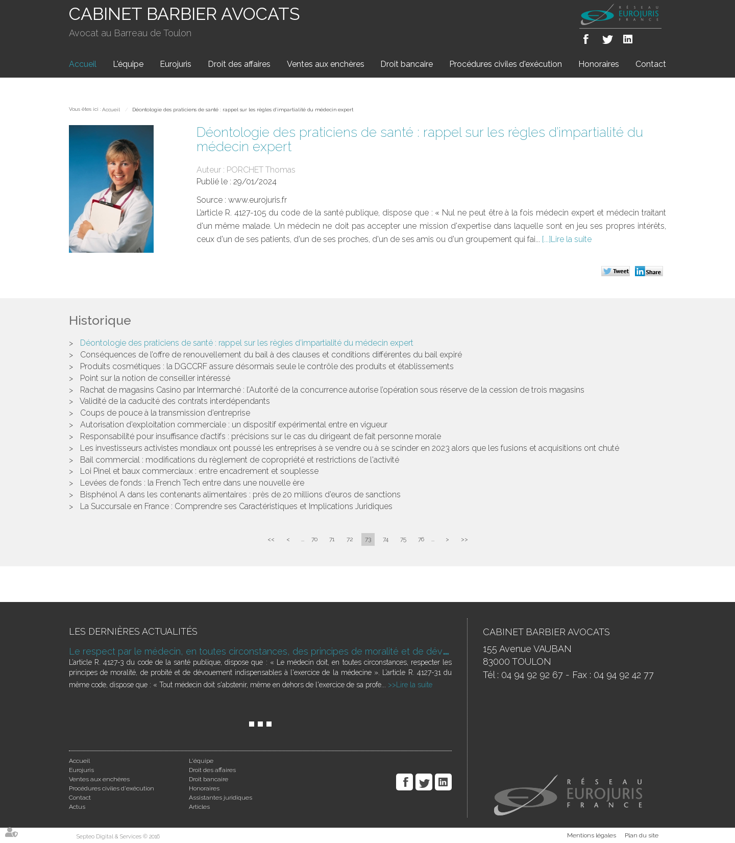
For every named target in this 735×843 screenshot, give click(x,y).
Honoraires (598, 64)
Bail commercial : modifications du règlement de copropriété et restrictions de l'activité (239, 460)
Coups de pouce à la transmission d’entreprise (165, 413)
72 (350, 539)
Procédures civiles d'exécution (505, 64)
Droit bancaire (406, 64)
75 (403, 539)
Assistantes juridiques (220, 797)
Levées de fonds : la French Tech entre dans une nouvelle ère (192, 483)
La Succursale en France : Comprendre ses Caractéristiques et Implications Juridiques (236, 506)
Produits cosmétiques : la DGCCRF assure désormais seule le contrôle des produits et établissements (267, 366)
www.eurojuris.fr (257, 200)
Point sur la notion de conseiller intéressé (155, 378)
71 (332, 539)
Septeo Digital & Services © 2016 (118, 836)
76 (421, 539)
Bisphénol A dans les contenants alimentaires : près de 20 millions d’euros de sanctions (240, 494)
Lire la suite (571, 239)
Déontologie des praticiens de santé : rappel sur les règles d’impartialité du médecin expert (242, 109)
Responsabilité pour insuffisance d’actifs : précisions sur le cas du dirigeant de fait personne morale (260, 436)
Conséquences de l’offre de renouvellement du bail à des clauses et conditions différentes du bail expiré (271, 354)
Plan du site (641, 835)
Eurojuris (175, 64)
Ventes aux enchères (325, 64)
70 (314, 539)
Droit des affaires (239, 64)
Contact (650, 64)
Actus (77, 806)
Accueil (82, 64)
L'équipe (128, 64)
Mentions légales (591, 835)
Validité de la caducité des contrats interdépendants (175, 401)
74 (385, 539)
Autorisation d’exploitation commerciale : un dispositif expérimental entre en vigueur (233, 424)
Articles (199, 806)
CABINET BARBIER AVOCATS (184, 14)
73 (368, 539)
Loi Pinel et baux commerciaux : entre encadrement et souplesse (199, 471)
